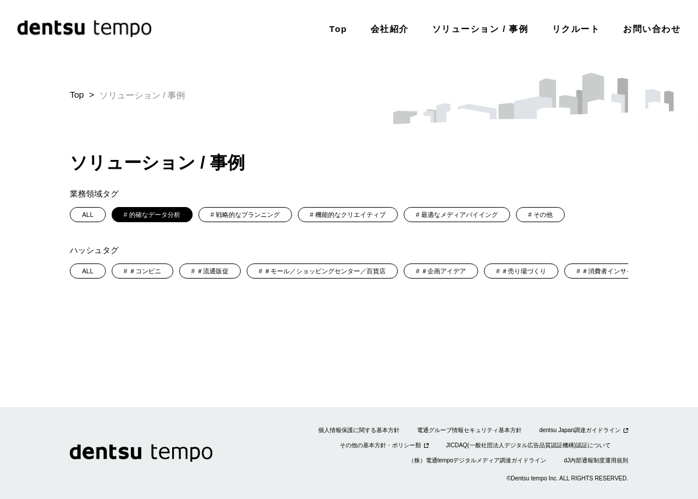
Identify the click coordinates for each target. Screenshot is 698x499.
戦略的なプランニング (248, 214)
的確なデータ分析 (154, 214)
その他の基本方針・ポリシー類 (380, 445)
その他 (543, 214)
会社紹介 (390, 28)
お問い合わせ (652, 28)
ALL (88, 214)
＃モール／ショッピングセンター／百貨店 (325, 271)
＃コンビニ (145, 271)
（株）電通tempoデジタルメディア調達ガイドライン (477, 460)
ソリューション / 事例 (480, 28)
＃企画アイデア (443, 271)
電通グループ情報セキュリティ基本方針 (469, 430)
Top (338, 28)
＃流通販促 (213, 271)
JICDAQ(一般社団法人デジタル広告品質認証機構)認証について (528, 445)
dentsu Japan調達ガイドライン (580, 430)
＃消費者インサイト (610, 271)
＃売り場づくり (523, 271)
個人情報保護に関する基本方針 (359, 430)
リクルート (576, 28)
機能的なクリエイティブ (350, 214)
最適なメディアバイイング (459, 214)
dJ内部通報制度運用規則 (596, 460)
